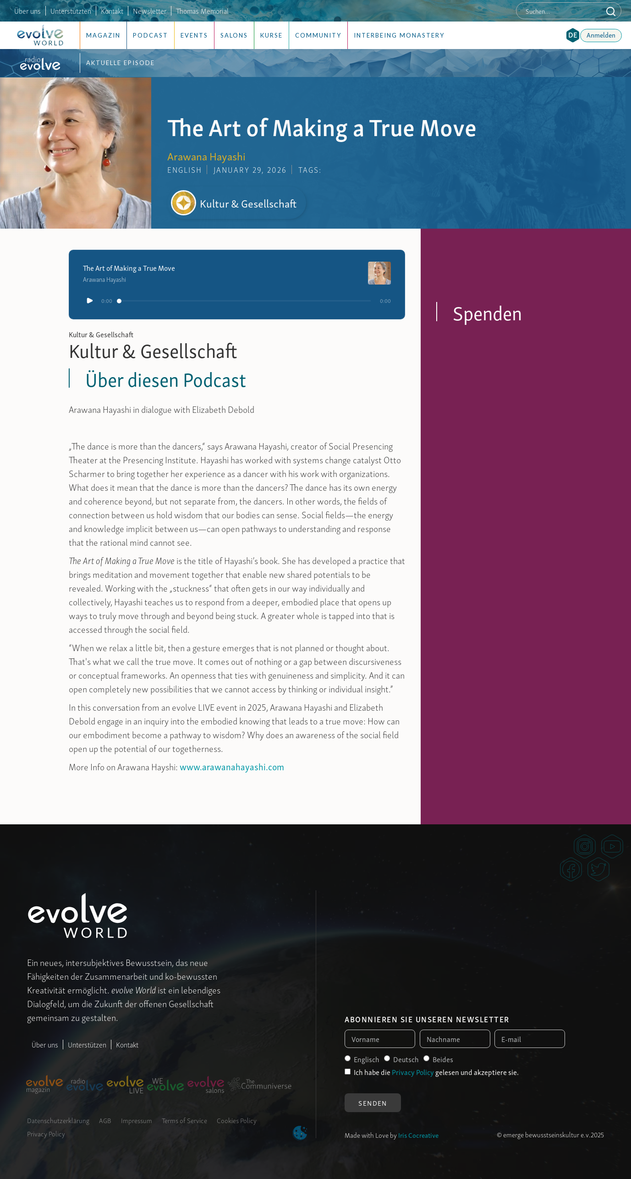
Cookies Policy (237, 1119)
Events (194, 35)
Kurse (271, 35)
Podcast (150, 35)
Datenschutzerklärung (58, 1119)
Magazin (103, 35)
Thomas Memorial (202, 10)
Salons (234, 35)
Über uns (27, 10)
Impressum (136, 1119)
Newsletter (149, 10)
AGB (105, 1119)
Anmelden (601, 34)
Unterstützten (70, 10)
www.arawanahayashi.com (232, 766)
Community (318, 35)
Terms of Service (184, 1119)
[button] (572, 35)
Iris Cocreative (418, 1134)
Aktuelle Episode (120, 62)
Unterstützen (87, 1044)
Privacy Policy (46, 1133)
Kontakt (112, 10)
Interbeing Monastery (399, 35)
